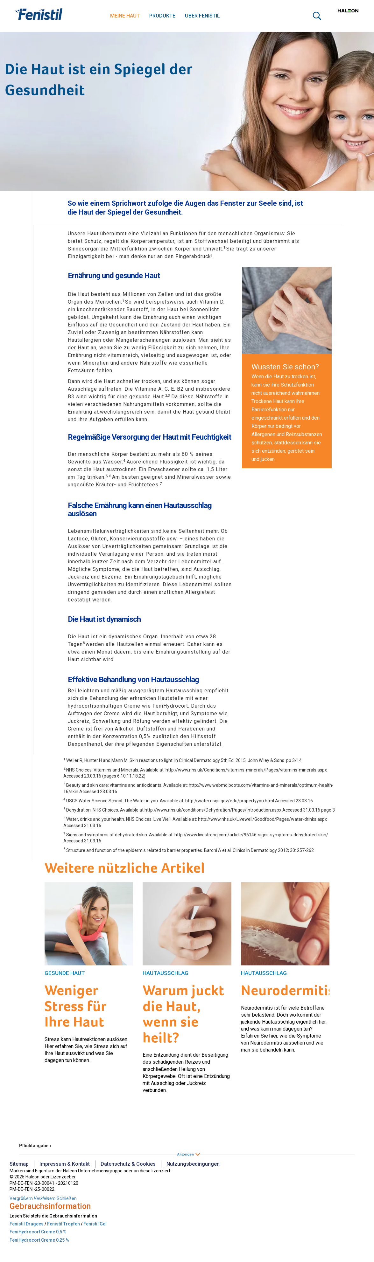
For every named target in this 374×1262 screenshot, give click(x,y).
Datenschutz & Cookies (128, 1164)
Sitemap (19, 1164)
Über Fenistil (202, 16)
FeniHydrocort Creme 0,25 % (39, 1240)
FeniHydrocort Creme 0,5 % (38, 1231)
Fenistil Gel (95, 1223)
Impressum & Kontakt (64, 1164)
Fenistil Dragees (27, 1223)
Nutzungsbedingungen (193, 1164)
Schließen (67, 1198)
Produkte (162, 16)
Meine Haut (125, 16)
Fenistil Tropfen (63, 1223)
